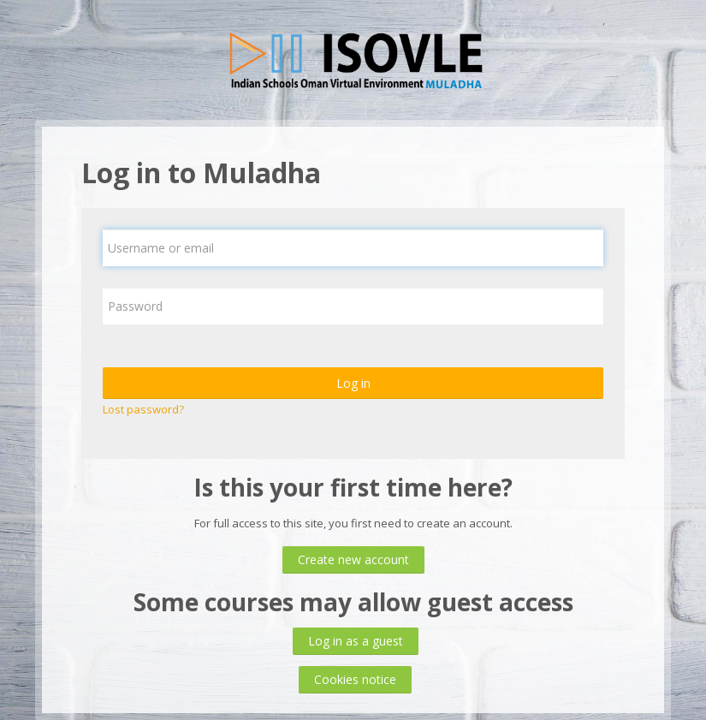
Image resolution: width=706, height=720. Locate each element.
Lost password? (143, 409)
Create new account (353, 559)
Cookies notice (355, 679)
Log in (353, 383)
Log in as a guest (355, 641)
